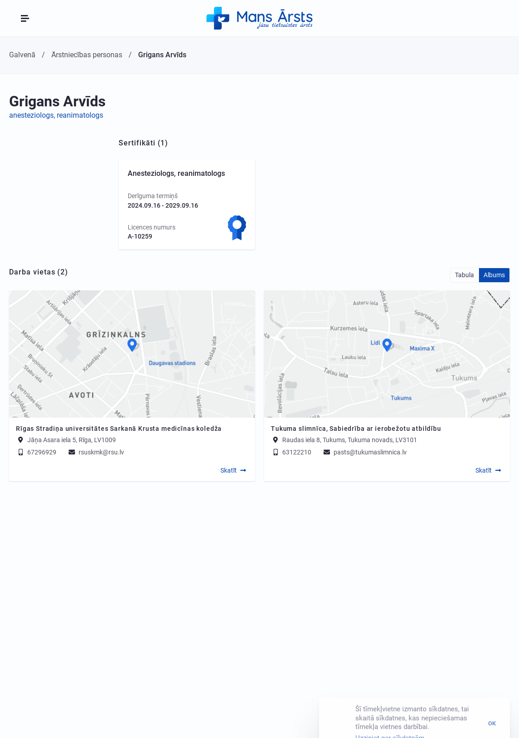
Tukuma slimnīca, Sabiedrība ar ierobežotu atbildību (356, 428)
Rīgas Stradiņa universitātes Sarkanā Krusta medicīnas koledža (119, 428)
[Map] (132, 354)
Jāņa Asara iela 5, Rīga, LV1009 (71, 440)
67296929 (36, 452)
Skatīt (228, 470)
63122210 (291, 452)
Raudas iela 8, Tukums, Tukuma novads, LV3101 (349, 440)
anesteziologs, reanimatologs (56, 115)
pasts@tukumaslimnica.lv (364, 452)
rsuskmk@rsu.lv (95, 452)
